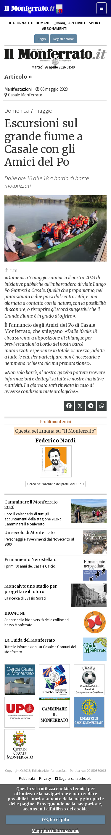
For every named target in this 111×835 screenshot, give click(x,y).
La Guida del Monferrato (29, 640)
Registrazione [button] (63, 38)
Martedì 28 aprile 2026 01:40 (53, 67)
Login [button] (42, 38)
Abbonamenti (54, 28)
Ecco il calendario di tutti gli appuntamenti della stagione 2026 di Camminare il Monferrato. (33, 519)
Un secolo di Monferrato (29, 532)
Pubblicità (27, 778)
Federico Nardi (55, 440)
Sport (95, 23)
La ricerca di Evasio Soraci (25, 598)
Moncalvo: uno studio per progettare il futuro (30, 589)
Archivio (69, 23)
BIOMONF (14, 613)
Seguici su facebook (73, 778)
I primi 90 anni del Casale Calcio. (30, 566)
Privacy (45, 778)
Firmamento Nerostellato (30, 559)
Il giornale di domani (29, 23)
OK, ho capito (55, 819)
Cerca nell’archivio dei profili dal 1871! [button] (55, 484)
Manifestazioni (18, 89)
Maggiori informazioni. (55, 830)
